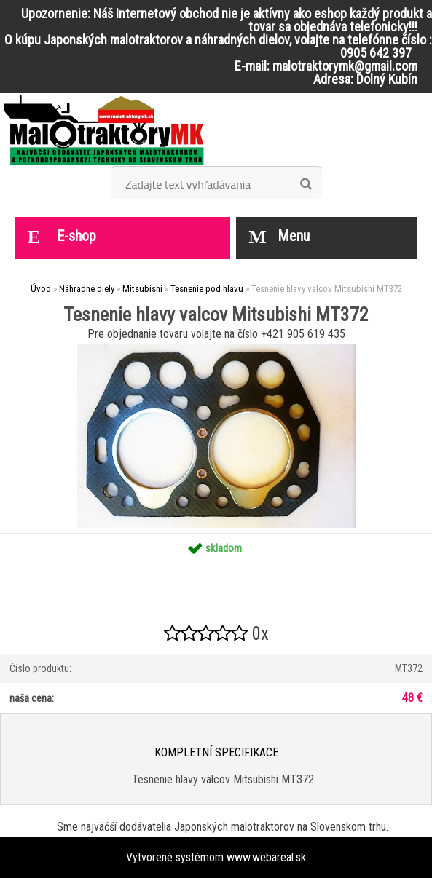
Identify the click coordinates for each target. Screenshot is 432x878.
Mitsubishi (142, 288)
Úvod (41, 288)
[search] (305, 184)
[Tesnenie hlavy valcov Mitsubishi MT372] (216, 350)
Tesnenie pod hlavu (206, 288)
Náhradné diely (86, 288)
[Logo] (104, 129)
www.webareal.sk (266, 857)
